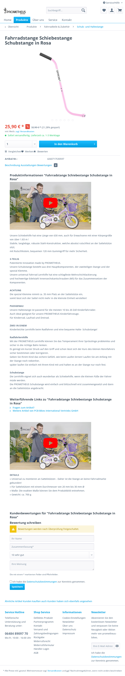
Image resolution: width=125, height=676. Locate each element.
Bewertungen (47, 165)
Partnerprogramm (44, 621)
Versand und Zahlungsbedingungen (46, 631)
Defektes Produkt (43, 617)
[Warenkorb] (120, 10)
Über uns (67, 625)
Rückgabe (39, 637)
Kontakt (38, 625)
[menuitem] (66, 12)
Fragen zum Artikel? (22, 407)
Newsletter (68, 621)
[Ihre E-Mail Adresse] (102, 646)
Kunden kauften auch (35, 601)
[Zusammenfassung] (52, 546)
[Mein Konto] (112, 10)
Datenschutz (69, 629)
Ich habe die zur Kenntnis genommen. (49, 581)
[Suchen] (83, 10)
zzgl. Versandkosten (25, 131)
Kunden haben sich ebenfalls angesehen (69, 601)
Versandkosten (55, 670)
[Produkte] (22, 20)
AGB (36, 652)
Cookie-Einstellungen (74, 617)
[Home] (8, 20)
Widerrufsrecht (42, 641)
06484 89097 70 (16, 633)
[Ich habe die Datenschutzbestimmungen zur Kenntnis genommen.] (11, 581)
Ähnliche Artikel (13, 601)
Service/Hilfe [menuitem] (111, 2)
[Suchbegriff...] (66, 10)
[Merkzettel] (104, 10)
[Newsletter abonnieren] (117, 646)
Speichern (17, 586)
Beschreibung (12, 165)
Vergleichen (13, 151)
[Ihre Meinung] (52, 565)
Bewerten (41, 151)
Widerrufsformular (44, 645)
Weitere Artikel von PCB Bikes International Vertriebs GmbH (44, 410)
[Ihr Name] (52, 538)
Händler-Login (41, 648)
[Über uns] (38, 20)
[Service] (53, 20)
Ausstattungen (29, 165)
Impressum (68, 633)
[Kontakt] (67, 20)
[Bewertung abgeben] (52, 555)
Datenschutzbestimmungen (42, 581)
